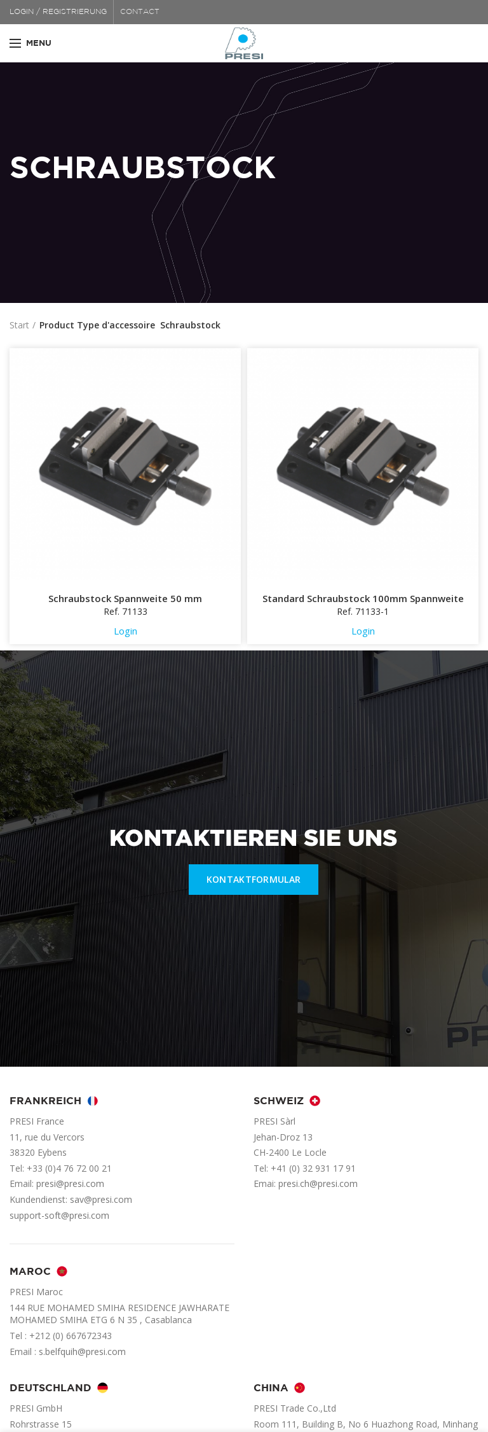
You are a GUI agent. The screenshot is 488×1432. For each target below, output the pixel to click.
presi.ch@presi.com (318, 1183)
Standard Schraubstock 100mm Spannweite (363, 599)
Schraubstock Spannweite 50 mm (125, 599)
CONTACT (139, 11)
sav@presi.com (101, 1199)
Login (125, 630)
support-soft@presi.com (59, 1215)
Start (19, 325)
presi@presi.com (70, 1183)
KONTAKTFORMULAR (254, 879)
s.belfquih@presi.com (82, 1351)
